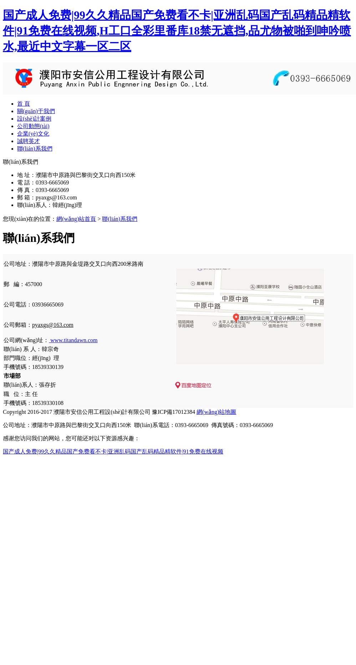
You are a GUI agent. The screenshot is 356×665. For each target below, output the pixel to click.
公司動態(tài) (33, 126)
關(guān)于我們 (36, 111)
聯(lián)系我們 (34, 149)
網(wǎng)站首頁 (76, 219)
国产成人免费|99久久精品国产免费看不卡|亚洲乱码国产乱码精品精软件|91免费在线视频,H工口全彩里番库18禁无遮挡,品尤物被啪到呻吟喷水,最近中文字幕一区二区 (177, 31)
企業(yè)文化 (33, 134)
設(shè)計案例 (34, 119)
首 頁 (23, 104)
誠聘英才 (28, 141)
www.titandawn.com (73, 340)
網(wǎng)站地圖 (216, 412)
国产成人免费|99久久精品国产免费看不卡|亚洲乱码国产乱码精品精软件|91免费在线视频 (113, 451)
